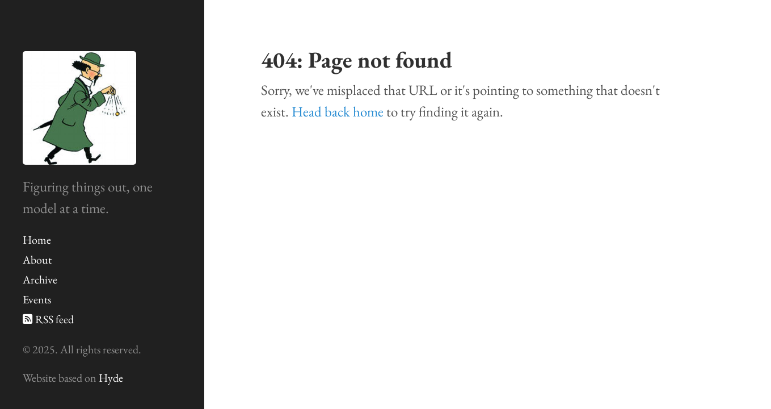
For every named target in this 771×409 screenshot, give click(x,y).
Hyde (111, 377)
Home (37, 239)
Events (37, 299)
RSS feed (48, 319)
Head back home (338, 111)
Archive (40, 279)
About (37, 259)
